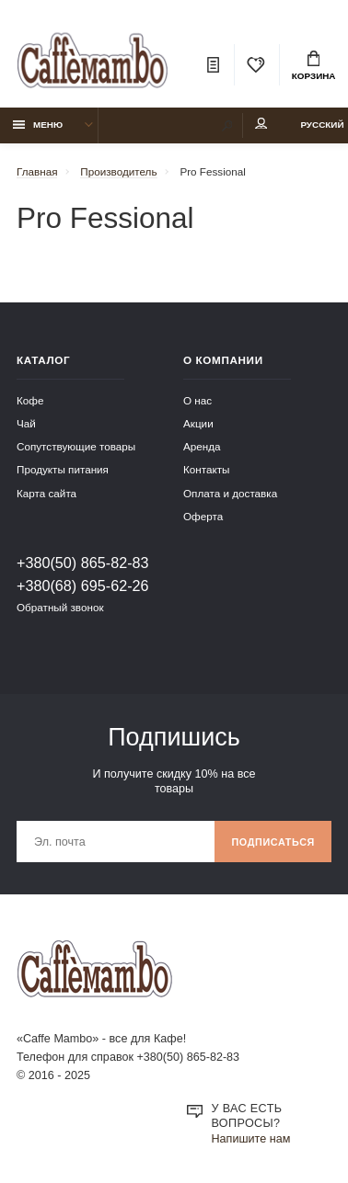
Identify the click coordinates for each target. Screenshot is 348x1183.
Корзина (314, 66)
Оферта (203, 516)
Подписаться (273, 841)
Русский (321, 124)
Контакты (206, 469)
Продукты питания (63, 469)
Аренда (202, 446)
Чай (26, 423)
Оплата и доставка (230, 493)
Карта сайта (46, 493)
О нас (197, 400)
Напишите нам (251, 1138)
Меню (38, 124)
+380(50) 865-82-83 (83, 562)
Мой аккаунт (261, 124)
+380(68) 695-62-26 (83, 585)
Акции (198, 423)
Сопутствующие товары (76, 446)
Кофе (30, 400)
